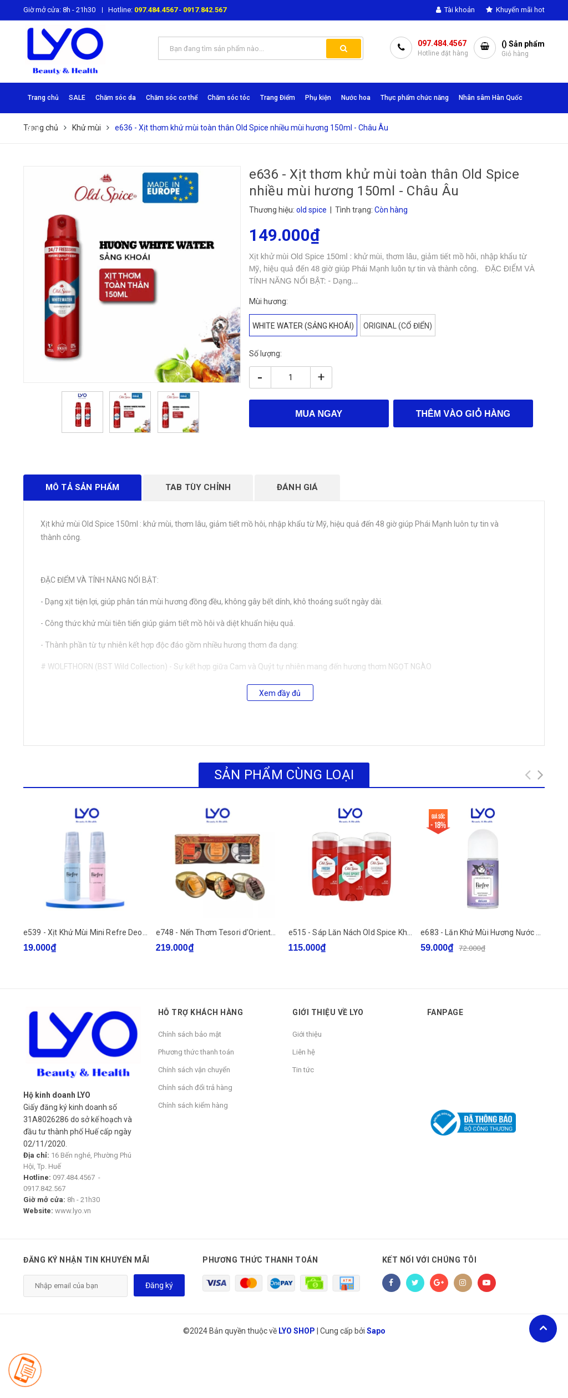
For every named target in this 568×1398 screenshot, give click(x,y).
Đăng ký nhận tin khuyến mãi (86, 1259)
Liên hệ (303, 1052)
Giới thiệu (307, 1034)
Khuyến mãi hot (515, 10)
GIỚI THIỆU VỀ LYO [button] (328, 1012)
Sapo (376, 1330)
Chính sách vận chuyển (194, 1070)
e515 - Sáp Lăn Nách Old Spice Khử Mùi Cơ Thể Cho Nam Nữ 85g (401, 932)
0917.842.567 (204, 10)
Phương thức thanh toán (196, 1052)
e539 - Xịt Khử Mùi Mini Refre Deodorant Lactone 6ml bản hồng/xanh (145, 932)
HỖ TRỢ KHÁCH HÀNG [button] (201, 1012)
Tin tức (303, 1070)
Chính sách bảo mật (189, 1034)
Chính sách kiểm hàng (193, 1105)
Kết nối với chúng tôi (429, 1259)
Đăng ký (159, 1285)
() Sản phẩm (523, 49)
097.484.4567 (156, 10)
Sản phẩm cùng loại (284, 775)
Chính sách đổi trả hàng (195, 1087)
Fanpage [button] (445, 1012)
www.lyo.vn (73, 1211)
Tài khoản (455, 10)
